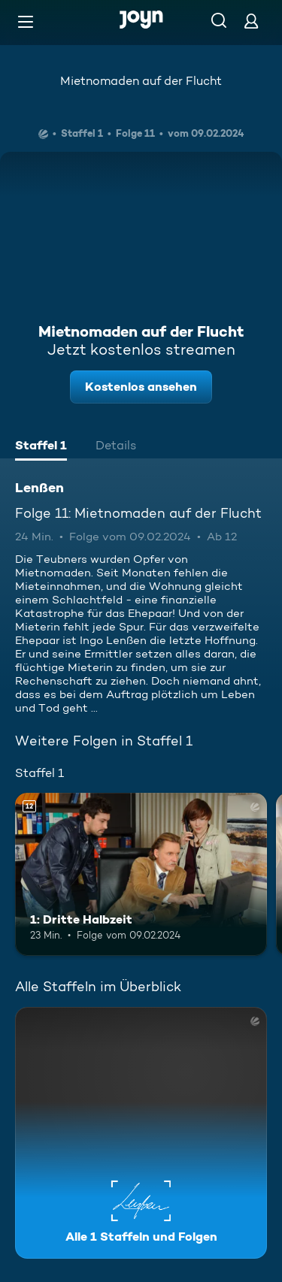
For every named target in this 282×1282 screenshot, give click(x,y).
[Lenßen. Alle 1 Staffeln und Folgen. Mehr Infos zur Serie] (141, 1133)
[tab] (41, 447)
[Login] (251, 21)
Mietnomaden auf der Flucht (141, 81)
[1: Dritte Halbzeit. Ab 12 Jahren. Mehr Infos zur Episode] (141, 875)
